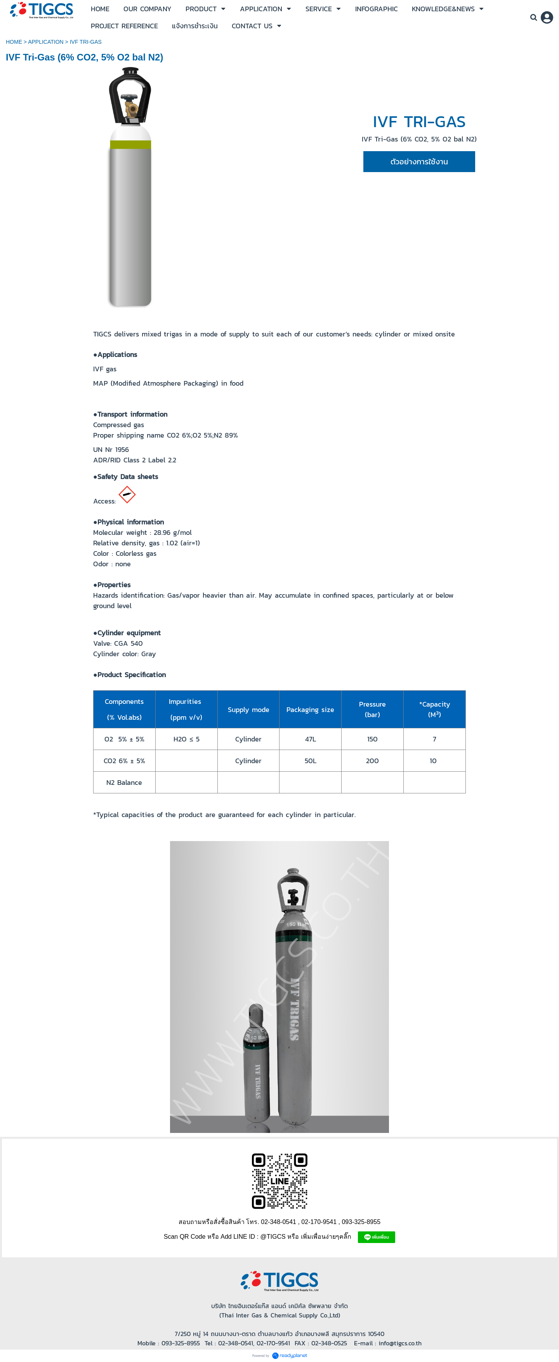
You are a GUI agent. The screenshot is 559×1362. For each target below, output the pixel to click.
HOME (14, 42)
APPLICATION (46, 42)
